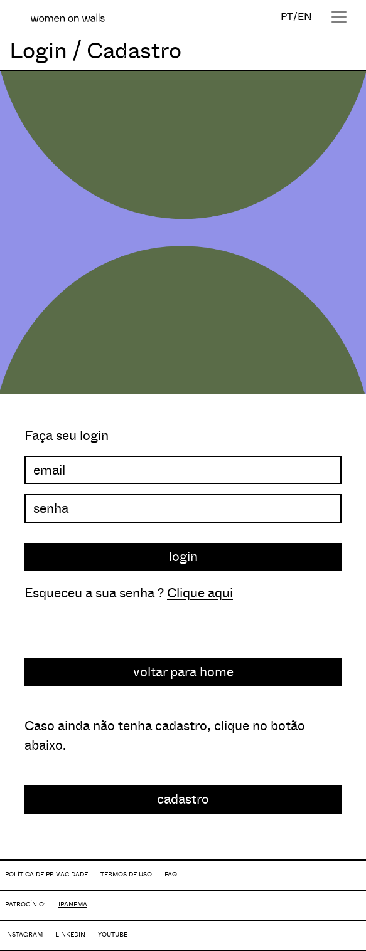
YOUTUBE (112, 934)
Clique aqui (200, 593)
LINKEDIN (70, 934)
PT (287, 16)
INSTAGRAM (24, 934)
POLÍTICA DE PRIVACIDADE (46, 874)
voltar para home (183, 672)
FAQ (170, 874)
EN (305, 16)
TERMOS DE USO (126, 874)
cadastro (183, 799)
